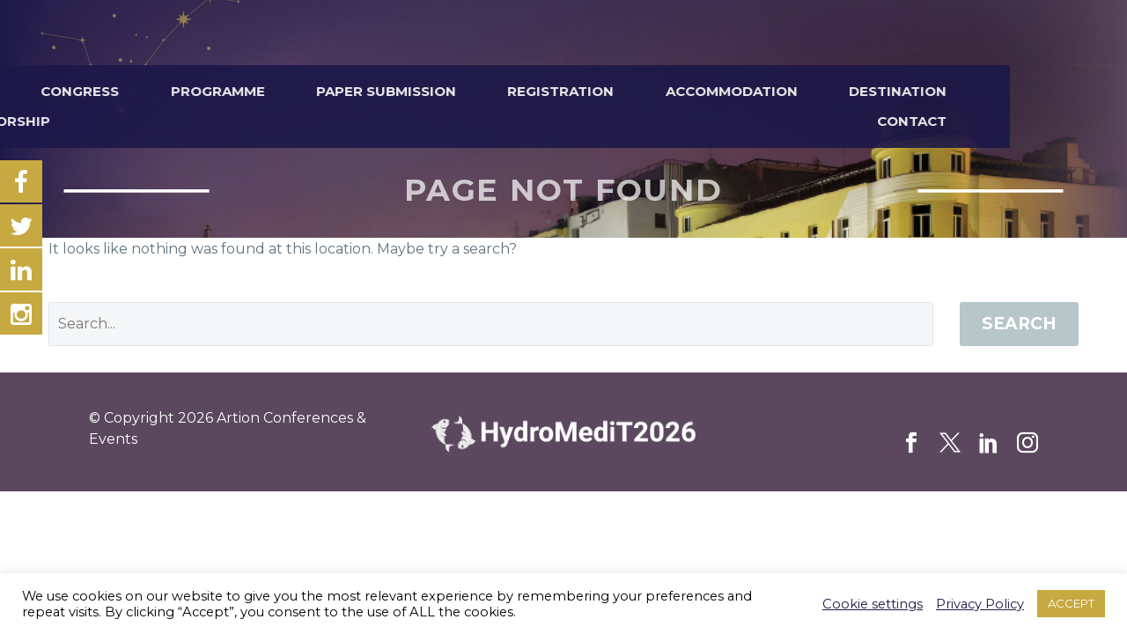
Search (1019, 323)
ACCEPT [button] (1071, 603)
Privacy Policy (980, 604)
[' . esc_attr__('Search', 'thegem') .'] (490, 324)
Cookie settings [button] (872, 604)
